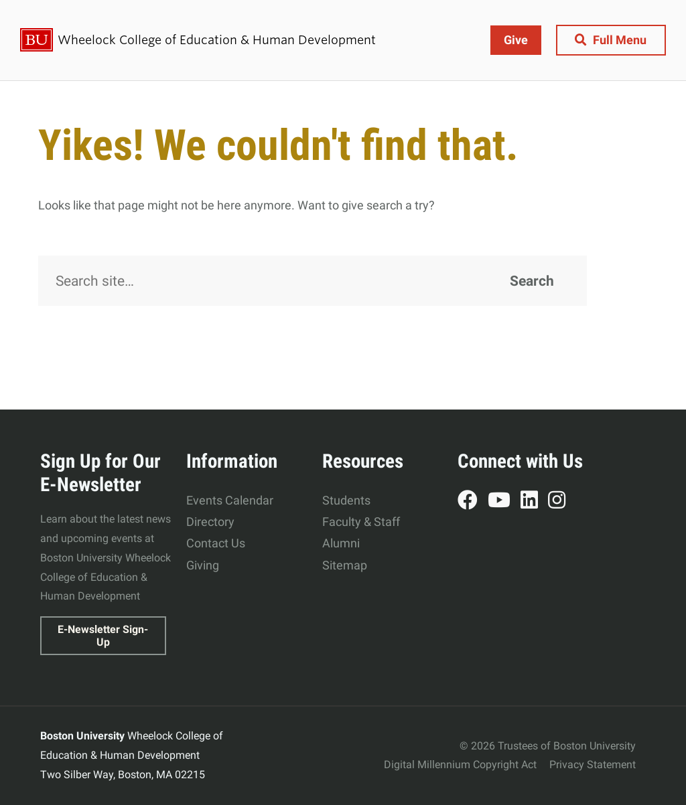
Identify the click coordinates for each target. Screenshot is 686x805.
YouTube (504, 502)
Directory (210, 522)
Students (346, 500)
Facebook (473, 502)
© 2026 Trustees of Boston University (548, 745)
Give (515, 40)
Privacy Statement (592, 764)
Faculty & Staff (361, 522)
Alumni (341, 543)
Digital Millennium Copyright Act (460, 764)
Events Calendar (229, 500)
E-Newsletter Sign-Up (103, 635)
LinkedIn (534, 502)
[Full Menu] (610, 40)
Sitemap (344, 565)
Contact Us (215, 543)
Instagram (561, 502)
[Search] (312, 281)
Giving (202, 565)
